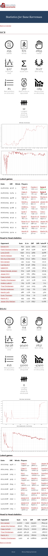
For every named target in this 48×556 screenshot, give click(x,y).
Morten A (43, 197)
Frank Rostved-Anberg (9, 249)
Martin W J (25, 197)
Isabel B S (4, 268)
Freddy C (34, 187)
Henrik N (24, 226)
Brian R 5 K (35, 216)
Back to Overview (5, 26)
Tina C (33, 207)
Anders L (24, 207)
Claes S (24, 187)
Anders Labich (6, 283)
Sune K (43, 187)
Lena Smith (5, 253)
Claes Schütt (5, 277)
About (13, 552)
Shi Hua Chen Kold (8, 259)
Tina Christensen (7, 286)
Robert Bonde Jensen (9, 271)
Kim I (23, 473)
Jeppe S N (35, 202)
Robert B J (25, 508)
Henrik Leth (5, 292)
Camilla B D (5, 265)
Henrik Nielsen (6, 256)
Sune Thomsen (6, 295)
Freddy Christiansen (8, 280)
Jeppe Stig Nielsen (8, 301)
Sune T (24, 212)
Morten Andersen (7, 289)
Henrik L (34, 197)
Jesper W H (5, 274)
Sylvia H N (5, 246)
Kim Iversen (5, 262)
